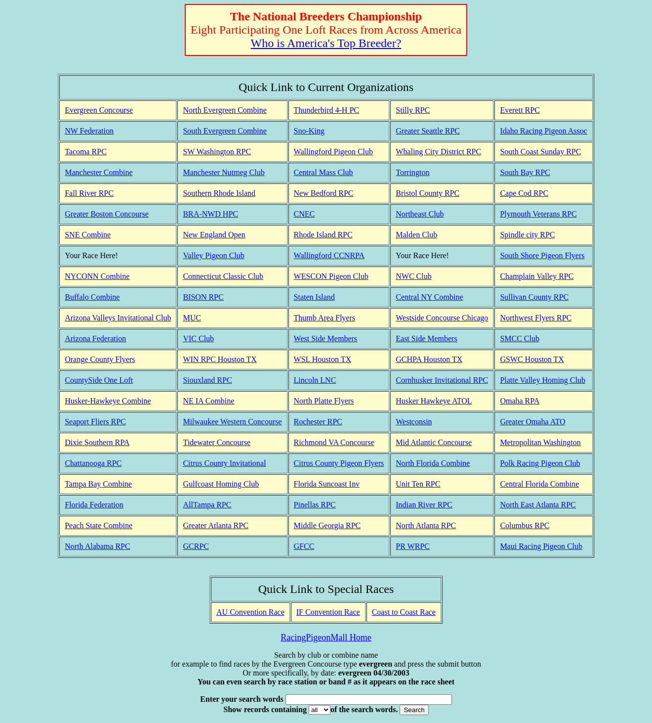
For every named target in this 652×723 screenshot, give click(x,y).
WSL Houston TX (322, 359)
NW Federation (89, 131)
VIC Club (198, 338)
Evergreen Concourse (99, 110)
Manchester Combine (98, 172)
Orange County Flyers (100, 359)
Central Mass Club (323, 172)
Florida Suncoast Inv (327, 484)
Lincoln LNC (315, 380)
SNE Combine (88, 234)
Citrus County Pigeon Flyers (339, 463)
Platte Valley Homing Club (542, 380)
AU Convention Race (250, 612)
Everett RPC (519, 110)
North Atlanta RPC (426, 525)
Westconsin (414, 421)
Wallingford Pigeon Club (333, 151)
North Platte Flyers (324, 401)
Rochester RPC (318, 421)
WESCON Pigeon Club (331, 276)
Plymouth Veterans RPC (538, 214)
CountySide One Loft (99, 380)
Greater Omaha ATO (532, 421)
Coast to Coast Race (404, 612)
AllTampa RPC (207, 504)
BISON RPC (203, 297)
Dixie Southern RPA (97, 442)
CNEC (304, 214)
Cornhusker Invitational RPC (442, 380)
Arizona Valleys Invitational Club (118, 318)
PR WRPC (413, 546)
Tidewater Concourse (216, 442)
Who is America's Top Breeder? (326, 43)
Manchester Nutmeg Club (223, 172)
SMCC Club (519, 338)
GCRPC (195, 546)
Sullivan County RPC (534, 297)
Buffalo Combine (92, 297)
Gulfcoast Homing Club (221, 484)
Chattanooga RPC (93, 463)
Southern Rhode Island (219, 193)
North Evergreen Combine (224, 110)
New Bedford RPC (324, 193)
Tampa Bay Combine (98, 484)
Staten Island (314, 297)
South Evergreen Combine (224, 131)
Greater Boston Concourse (107, 214)
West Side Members (325, 338)
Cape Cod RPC (524, 193)
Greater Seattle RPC (428, 131)
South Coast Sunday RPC (540, 151)
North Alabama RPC (97, 546)
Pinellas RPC (315, 504)
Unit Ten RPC (418, 484)
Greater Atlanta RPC (215, 525)
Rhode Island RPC (323, 234)
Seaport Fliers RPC (95, 421)
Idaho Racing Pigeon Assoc (543, 131)
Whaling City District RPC (438, 151)
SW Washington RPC (217, 151)
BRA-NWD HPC (210, 214)
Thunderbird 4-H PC (326, 110)
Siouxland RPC (207, 380)
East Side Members (426, 338)
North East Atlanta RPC (537, 504)
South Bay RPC (525, 172)
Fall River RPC (89, 193)
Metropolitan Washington (540, 442)
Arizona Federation (95, 338)
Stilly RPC (413, 110)
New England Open (214, 234)
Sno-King (309, 131)
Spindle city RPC (527, 234)
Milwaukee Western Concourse (232, 421)
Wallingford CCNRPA (329, 255)
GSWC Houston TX (532, 359)
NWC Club (413, 276)
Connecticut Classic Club (223, 276)
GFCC (304, 546)
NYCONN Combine (97, 276)
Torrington (412, 172)
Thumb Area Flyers (324, 318)
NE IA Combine (208, 401)
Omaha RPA (519, 401)
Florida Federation (94, 504)
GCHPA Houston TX (429, 359)
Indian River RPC (424, 504)
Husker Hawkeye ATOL (434, 401)
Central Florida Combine (539, 484)
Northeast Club (420, 214)
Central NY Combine (429, 297)
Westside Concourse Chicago (442, 318)
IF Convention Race (328, 612)
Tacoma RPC (86, 151)
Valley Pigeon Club (213, 255)
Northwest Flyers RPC (535, 318)
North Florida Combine (433, 463)
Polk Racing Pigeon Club (540, 463)
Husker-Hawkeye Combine (108, 401)
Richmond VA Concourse (334, 442)
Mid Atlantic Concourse (434, 442)
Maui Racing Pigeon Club (541, 546)
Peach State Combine (98, 525)
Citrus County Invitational (224, 463)
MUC (192, 318)
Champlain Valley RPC (536, 276)
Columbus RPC (524, 525)
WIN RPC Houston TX (220, 359)
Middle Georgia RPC (327, 525)
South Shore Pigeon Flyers (542, 255)
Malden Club (416, 234)
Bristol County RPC (427, 193)
